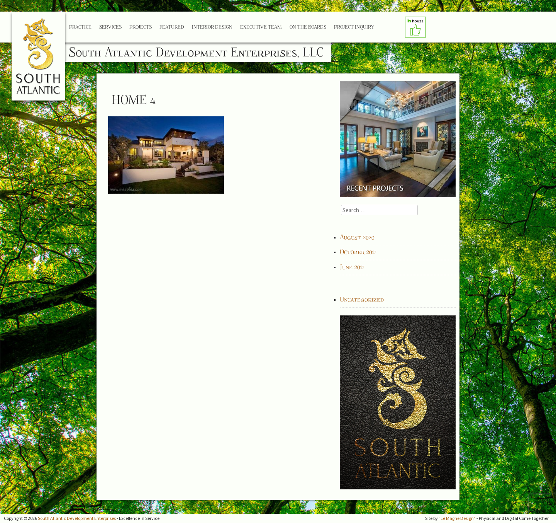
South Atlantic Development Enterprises (77, 518)
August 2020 (357, 237)
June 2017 (352, 267)
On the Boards (308, 27)
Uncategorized (362, 299)
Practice (80, 27)
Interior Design (212, 27)
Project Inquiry (354, 27)
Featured (171, 27)
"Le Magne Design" (457, 518)
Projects (140, 27)
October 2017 (358, 252)
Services (110, 27)
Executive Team (261, 27)
